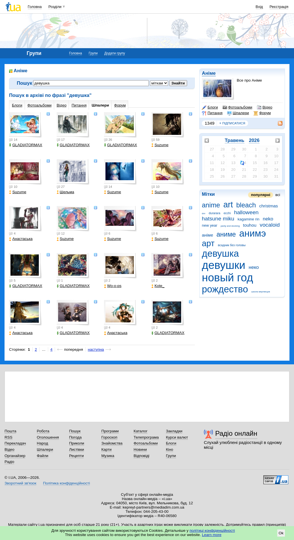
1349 (209, 123)
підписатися (232, 123)
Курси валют (177, 437)
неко (254, 267)
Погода (75, 437)
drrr (204, 213)
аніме (207, 235)
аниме (226, 234)
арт (208, 243)
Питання (212, 113)
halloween (246, 212)
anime (211, 205)
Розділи (55, 7)
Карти (106, 449)
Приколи (76, 443)
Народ (42, 443)
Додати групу (114, 53)
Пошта (10, 431)
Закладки (174, 431)
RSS (8, 437)
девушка (220, 253)
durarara (214, 213)
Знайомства (111, 443)
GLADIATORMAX (25, 145)
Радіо (9, 462)
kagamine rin (248, 219)
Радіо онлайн (236, 433)
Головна (35, 7)
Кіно (169, 449)
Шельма (65, 192)
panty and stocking (230, 226)
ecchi (227, 213)
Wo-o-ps (113, 286)
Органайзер (15, 456)
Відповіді (141, 456)
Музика (107, 456)
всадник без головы (232, 245)
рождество (225, 289)
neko (268, 219)
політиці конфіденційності (212, 530)
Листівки (76, 449)
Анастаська (20, 239)
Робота (43, 431)
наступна (96, 349)
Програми (110, 431)
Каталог (140, 431)
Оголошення (48, 437)
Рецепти (76, 456)
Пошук (75, 431)
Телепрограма (146, 437)
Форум (262, 113)
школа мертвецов (260, 291)
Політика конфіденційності (66, 483)
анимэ (252, 233)
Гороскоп (109, 437)
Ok (281, 533)
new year (209, 225)
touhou (249, 225)
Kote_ (157, 286)
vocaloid (270, 225)
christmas (268, 205)
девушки (223, 265)
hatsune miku (218, 219)
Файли (42, 456)
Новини (140, 449)
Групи (93, 53)
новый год (227, 277)
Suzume (159, 145)
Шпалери (238, 113)
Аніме (209, 73)
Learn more (211, 535)
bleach (246, 205)
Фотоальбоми (237, 107)
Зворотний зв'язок (20, 483)
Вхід (259, 7)
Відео (264, 107)
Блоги (210, 107)
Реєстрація (279, 7)
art (228, 204)
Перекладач (15, 443)
